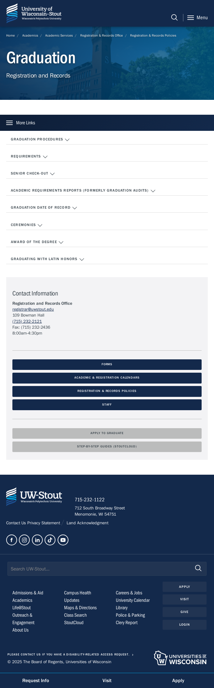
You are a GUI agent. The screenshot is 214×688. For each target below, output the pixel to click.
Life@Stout (21, 607)
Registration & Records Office (101, 35)
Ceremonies (27, 225)
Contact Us (16, 523)
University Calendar (133, 600)
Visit (184, 599)
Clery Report (127, 622)
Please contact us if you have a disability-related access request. (68, 654)
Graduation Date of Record (44, 208)
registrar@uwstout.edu (33, 309)
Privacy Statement (44, 523)
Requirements (29, 157)
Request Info (35, 680)
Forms (107, 364)
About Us (20, 630)
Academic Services (59, 35)
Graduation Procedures (40, 140)
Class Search (75, 615)
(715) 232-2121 (27, 321)
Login (184, 625)
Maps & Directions (80, 607)
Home (10, 35)
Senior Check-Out (33, 174)
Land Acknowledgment (86, 523)
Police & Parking (130, 615)
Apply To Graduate (106, 433)
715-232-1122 (90, 500)
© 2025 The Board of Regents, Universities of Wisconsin (59, 661)
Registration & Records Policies (153, 35)
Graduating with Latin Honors (48, 259)
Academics (30, 35)
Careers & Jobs (129, 593)
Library (122, 607)
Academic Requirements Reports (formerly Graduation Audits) (83, 191)
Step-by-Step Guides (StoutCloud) (107, 446)
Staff (107, 404)
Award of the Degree (37, 242)
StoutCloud (74, 622)
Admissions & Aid (27, 593)
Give (185, 612)
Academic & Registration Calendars (107, 378)
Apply (184, 587)
